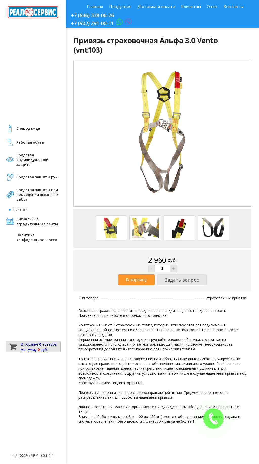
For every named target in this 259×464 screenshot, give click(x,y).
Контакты (233, 6)
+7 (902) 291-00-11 (92, 23)
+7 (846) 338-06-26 (92, 15)
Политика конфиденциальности (36, 237)
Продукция (120, 6)
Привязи (20, 209)
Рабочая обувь (30, 142)
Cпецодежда (28, 128)
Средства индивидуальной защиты (32, 160)
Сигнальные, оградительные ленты (37, 221)
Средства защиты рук (36, 177)
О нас (212, 6)
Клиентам (191, 6)
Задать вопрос (182, 280)
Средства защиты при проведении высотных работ (37, 194)
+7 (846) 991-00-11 (33, 455)
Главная (95, 6)
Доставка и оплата (156, 6)
